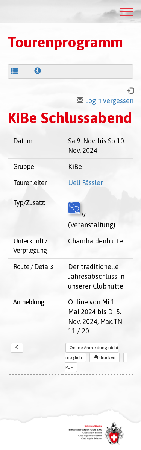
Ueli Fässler (85, 183)
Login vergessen (105, 101)
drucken (104, 357)
